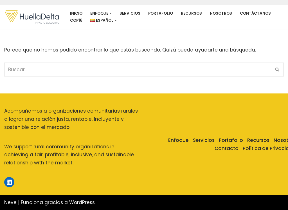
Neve (10, 202)
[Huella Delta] (32, 17)
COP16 (76, 20)
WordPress (82, 202)
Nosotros (221, 13)
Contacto (226, 148)
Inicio (76, 13)
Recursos (191, 13)
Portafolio (160, 13)
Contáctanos (255, 13)
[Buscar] (137, 69)
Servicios (130, 13)
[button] (111, 13)
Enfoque (178, 140)
